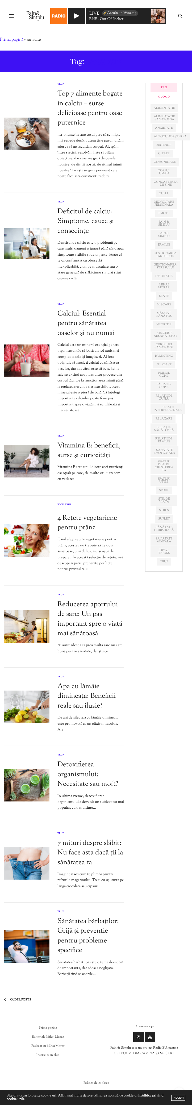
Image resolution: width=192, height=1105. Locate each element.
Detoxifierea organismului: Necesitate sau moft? (87, 774)
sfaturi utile (163, 480)
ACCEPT (179, 1097)
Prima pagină (11, 40)
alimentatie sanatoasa (164, 118)
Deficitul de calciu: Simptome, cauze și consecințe (85, 221)
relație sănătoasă (164, 428)
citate (164, 153)
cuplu (164, 193)
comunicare (165, 162)
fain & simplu (164, 223)
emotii (164, 213)
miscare (164, 304)
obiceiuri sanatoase (164, 346)
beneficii (164, 145)
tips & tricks (164, 551)
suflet (164, 519)
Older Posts (17, 999)
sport (164, 490)
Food (60, 505)
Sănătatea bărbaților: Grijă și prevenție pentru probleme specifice (88, 935)
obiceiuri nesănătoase (165, 334)
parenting (164, 356)
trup (164, 561)
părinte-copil (164, 385)
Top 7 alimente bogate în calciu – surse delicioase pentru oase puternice (90, 108)
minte (164, 296)
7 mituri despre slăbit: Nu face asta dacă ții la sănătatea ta (90, 852)
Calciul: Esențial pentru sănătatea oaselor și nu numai (86, 323)
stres (164, 510)
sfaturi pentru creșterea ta (164, 465)
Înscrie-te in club (48, 1055)
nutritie (164, 324)
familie (164, 245)
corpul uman (164, 172)
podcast (164, 364)
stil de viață (164, 500)
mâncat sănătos (164, 314)
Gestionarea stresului (165, 266)
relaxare (164, 419)
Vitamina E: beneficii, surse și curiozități (89, 450)
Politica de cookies (96, 1083)
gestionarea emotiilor (165, 254)
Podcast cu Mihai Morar (48, 1046)
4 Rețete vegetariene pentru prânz (87, 523)
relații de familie (164, 440)
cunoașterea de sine (166, 183)
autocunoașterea (170, 136)
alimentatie (164, 108)
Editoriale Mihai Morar (48, 1037)
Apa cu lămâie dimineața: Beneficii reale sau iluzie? (86, 696)
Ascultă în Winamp (119, 13)
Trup (60, 84)
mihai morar (164, 286)
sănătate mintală (164, 540)
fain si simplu (164, 234)
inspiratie (164, 276)
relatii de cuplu (164, 397)
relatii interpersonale (168, 408)
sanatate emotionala (164, 451)
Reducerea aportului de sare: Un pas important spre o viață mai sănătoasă (89, 619)
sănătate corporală (164, 528)
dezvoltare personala (164, 203)
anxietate (164, 128)
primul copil (164, 374)
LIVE (94, 14)
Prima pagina (48, 1027)
